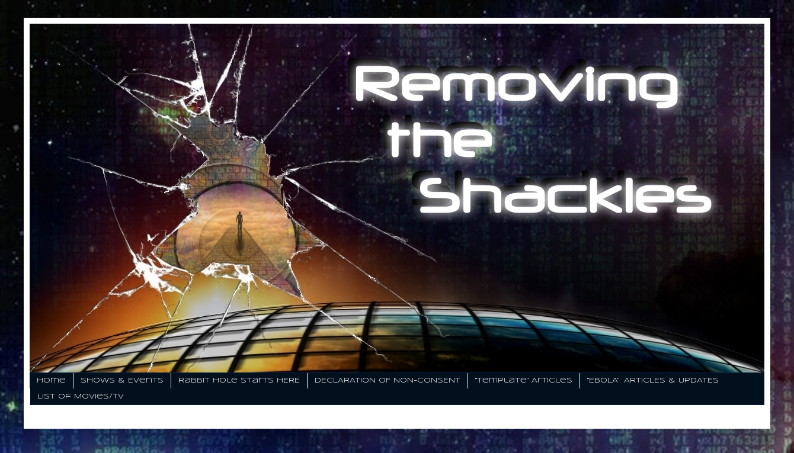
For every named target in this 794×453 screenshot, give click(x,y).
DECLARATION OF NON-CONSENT (387, 380)
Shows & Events (122, 380)
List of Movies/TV (80, 396)
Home (51, 380)
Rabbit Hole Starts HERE (239, 380)
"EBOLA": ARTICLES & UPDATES (653, 380)
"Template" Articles (523, 380)
